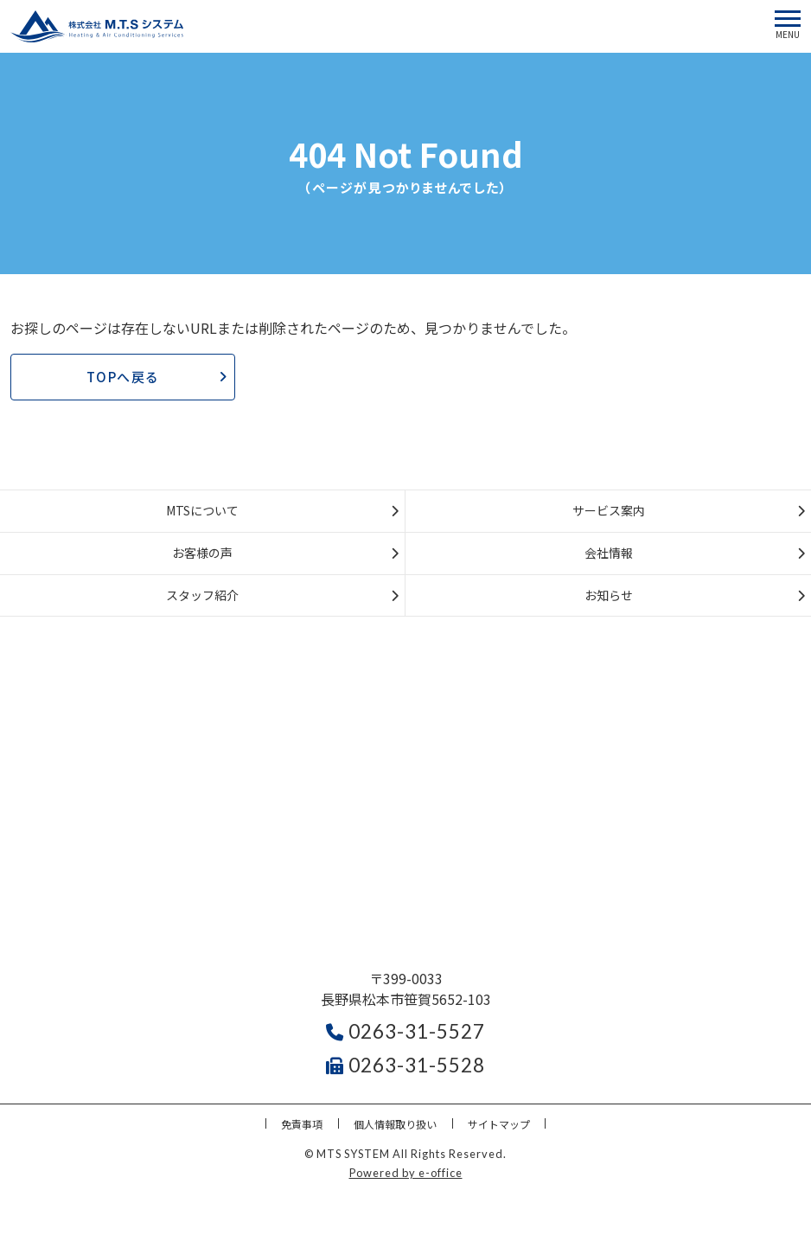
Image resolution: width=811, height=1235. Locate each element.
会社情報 (608, 552)
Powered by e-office (406, 1173)
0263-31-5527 (405, 1031)
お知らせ (608, 595)
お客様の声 (202, 552)
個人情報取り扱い (395, 1124)
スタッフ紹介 (202, 595)
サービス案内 (608, 510)
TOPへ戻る (123, 377)
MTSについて (202, 510)
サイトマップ (499, 1124)
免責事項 (301, 1124)
